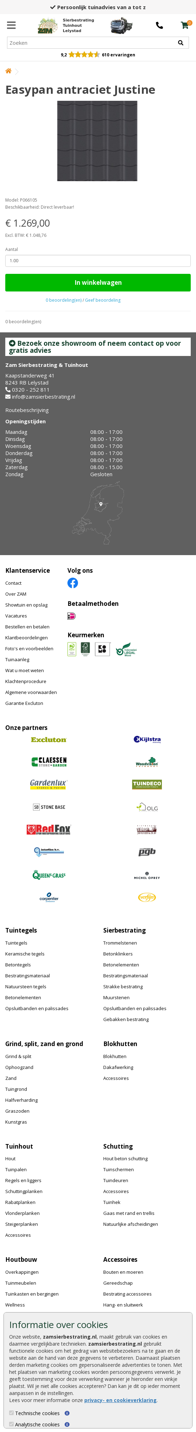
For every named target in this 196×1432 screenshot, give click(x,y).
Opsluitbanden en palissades (36, 1008)
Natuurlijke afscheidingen (130, 1224)
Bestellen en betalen (27, 626)
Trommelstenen (120, 943)
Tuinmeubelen (20, 1283)
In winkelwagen (98, 282)
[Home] (65, 25)
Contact (13, 583)
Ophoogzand (19, 1067)
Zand (11, 1078)
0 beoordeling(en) (63, 300)
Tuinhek (111, 1202)
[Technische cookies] (11, 1413)
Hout (10, 1158)
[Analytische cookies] (11, 1424)
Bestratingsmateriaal (27, 975)
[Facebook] (72, 582)
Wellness (15, 1305)
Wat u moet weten (24, 670)
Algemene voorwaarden (31, 692)
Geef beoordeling (102, 300)
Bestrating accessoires (127, 1294)
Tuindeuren (115, 1180)
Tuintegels (16, 943)
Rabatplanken (20, 1202)
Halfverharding (21, 1100)
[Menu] (11, 25)
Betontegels (18, 964)
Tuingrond (16, 1089)
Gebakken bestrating (126, 1019)
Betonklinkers (118, 954)
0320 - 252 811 (31, 389)
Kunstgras (16, 1122)
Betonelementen (23, 997)
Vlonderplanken (22, 1213)
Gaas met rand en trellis (129, 1213)
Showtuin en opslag (26, 605)
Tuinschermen (118, 1169)
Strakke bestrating (123, 986)
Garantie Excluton (24, 703)
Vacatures (16, 616)
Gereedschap (118, 1283)
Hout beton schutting (125, 1158)
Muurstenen (116, 997)
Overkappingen (22, 1272)
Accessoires (116, 1078)
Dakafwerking (118, 1067)
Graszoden (17, 1111)
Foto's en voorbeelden (29, 648)
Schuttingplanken (24, 1191)
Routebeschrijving (27, 409)
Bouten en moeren (123, 1272)
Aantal (11, 249)
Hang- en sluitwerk (123, 1305)
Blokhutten (114, 1056)
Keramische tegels (25, 954)
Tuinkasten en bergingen (32, 1294)
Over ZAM (15, 594)
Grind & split (18, 1056)
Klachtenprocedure (25, 681)
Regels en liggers (23, 1180)
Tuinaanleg (17, 659)
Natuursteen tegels (25, 986)
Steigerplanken (21, 1224)
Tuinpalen (16, 1169)
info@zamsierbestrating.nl (43, 396)
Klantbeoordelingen (26, 637)
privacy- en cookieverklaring (120, 1400)
